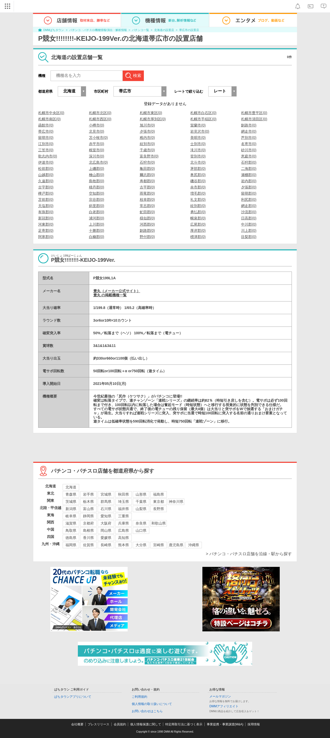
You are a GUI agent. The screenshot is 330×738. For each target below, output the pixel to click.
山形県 (141, 494)
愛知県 (106, 516)
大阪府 (106, 523)
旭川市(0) (147, 125)
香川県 (88, 538)
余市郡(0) (197, 187)
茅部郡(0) (197, 168)
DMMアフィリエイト (223, 706)
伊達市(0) (45, 162)
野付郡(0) (147, 237)
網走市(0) (248, 131)
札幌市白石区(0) (203, 113)
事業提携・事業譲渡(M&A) (225, 724)
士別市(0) (197, 144)
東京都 (158, 501)
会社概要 (77, 724)
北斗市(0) (197, 162)
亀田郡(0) (147, 168)
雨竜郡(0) (147, 193)
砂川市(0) (248, 150)
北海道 (70, 487)
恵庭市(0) (248, 156)
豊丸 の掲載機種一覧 (110, 295)
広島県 (123, 530)
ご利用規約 (139, 697)
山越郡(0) (45, 175)
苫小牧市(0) (98, 137)
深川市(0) (96, 156)
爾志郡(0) (147, 175)
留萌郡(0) (248, 193)
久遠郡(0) (45, 181)
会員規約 (120, 724)
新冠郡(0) (45, 218)
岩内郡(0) (248, 181)
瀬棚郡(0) (248, 175)
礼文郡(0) (197, 199)
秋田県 (123, 494)
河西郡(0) (147, 224)
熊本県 (123, 545)
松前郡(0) (45, 168)
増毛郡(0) (197, 193)
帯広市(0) (45, 131)
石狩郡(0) (248, 162)
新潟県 (70, 509)
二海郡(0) (248, 168)
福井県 (123, 509)
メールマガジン (220, 696)
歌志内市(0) (47, 156)
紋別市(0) (147, 144)
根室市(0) (96, 150)
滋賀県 (70, 523)
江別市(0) (45, 144)
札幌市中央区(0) (51, 113)
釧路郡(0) (147, 230)
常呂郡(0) (147, 206)
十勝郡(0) (96, 230)
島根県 (88, 530)
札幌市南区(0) (49, 119)
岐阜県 (70, 516)
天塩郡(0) (45, 206)
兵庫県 (123, 523)
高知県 (123, 538)
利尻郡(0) (248, 199)
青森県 (70, 494)
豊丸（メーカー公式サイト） (116, 291)
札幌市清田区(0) (254, 119)
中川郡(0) (248, 224)
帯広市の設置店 (189, 29)
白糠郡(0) (96, 237)
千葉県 (141, 501)
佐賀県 (88, 545)
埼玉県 (123, 501)
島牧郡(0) (96, 181)
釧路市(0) (248, 125)
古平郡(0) (147, 187)
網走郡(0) (248, 206)
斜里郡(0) (96, 206)
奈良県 (141, 523)
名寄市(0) (248, 144)
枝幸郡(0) (147, 199)
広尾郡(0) (197, 224)
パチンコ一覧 (140, 29)
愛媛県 (106, 538)
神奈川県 (176, 501)
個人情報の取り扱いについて (152, 704)
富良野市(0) (149, 156)
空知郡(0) (96, 193)
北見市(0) (96, 131)
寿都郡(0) (147, 181)
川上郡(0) (248, 230)
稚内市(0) (147, 137)
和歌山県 (158, 523)
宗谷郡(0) (96, 199)
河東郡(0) (45, 224)
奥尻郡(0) (197, 175)
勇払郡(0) (197, 212)
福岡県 (70, 545)
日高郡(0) (248, 218)
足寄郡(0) (45, 230)
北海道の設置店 (164, 29)
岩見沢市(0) (199, 131)
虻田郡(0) (147, 212)
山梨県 (141, 509)
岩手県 (88, 494)
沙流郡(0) (248, 212)
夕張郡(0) (248, 187)
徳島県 (70, 538)
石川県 (106, 509)
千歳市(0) (147, 150)
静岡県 (88, 516)
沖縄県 (193, 545)
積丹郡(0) (96, 187)
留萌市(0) (45, 137)
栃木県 (88, 501)
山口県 (141, 530)
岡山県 (106, 530)
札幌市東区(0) (151, 113)
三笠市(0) (45, 150)
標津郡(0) (197, 237)
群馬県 (106, 501)
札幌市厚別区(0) (153, 119)
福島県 (158, 494)
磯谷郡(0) (197, 181)
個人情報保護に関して (145, 724)
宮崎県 (158, 545)
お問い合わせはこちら (147, 711)
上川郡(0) (96, 224)
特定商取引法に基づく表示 (183, 724)
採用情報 (254, 724)
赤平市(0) (96, 144)
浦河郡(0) (96, 218)
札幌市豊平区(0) (254, 113)
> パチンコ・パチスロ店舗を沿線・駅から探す (249, 554)
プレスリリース (98, 724)
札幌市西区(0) (100, 119)
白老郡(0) (96, 212)
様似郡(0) (147, 218)
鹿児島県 (176, 545)
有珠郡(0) (45, 212)
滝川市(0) (197, 150)
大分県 (141, 545)
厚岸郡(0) (197, 230)
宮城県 (106, 494)
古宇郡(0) (45, 187)
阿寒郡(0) (45, 237)
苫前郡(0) (45, 199)
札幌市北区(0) (100, 113)
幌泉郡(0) (197, 218)
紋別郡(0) (197, 206)
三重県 (123, 516)
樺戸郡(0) (45, 193)
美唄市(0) (197, 137)
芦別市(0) (248, 137)
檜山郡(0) (96, 175)
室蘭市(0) (197, 125)
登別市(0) (197, 156)
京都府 (88, 523)
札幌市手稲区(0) (203, 119)
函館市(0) (45, 125)
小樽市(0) (96, 125)
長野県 (158, 509)
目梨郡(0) (248, 237)
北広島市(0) (98, 162)
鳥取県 (70, 530)
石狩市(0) (147, 162)
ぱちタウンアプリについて (72, 697)
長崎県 (106, 545)
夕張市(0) (147, 131)
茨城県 (70, 501)
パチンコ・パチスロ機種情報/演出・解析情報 (98, 29)
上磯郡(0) (96, 168)
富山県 (88, 509)
